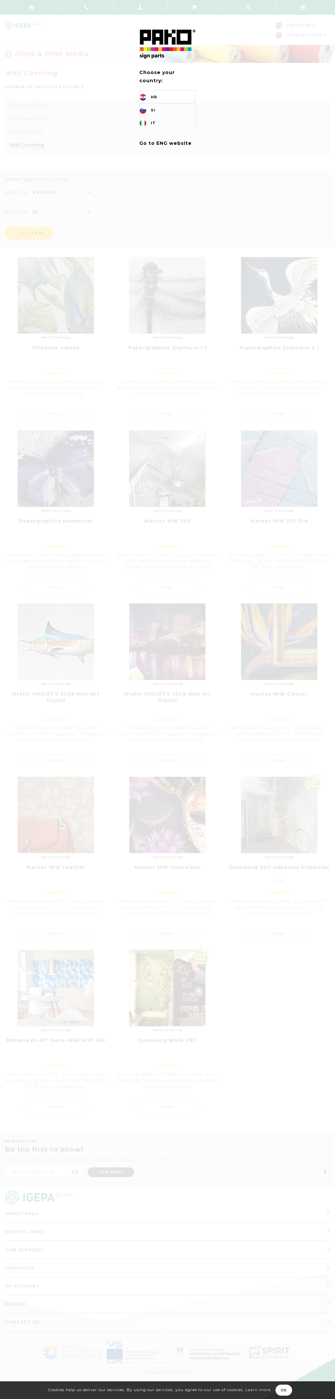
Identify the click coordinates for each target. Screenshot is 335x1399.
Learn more (258, 1389)
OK (284, 1390)
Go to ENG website (165, 143)
